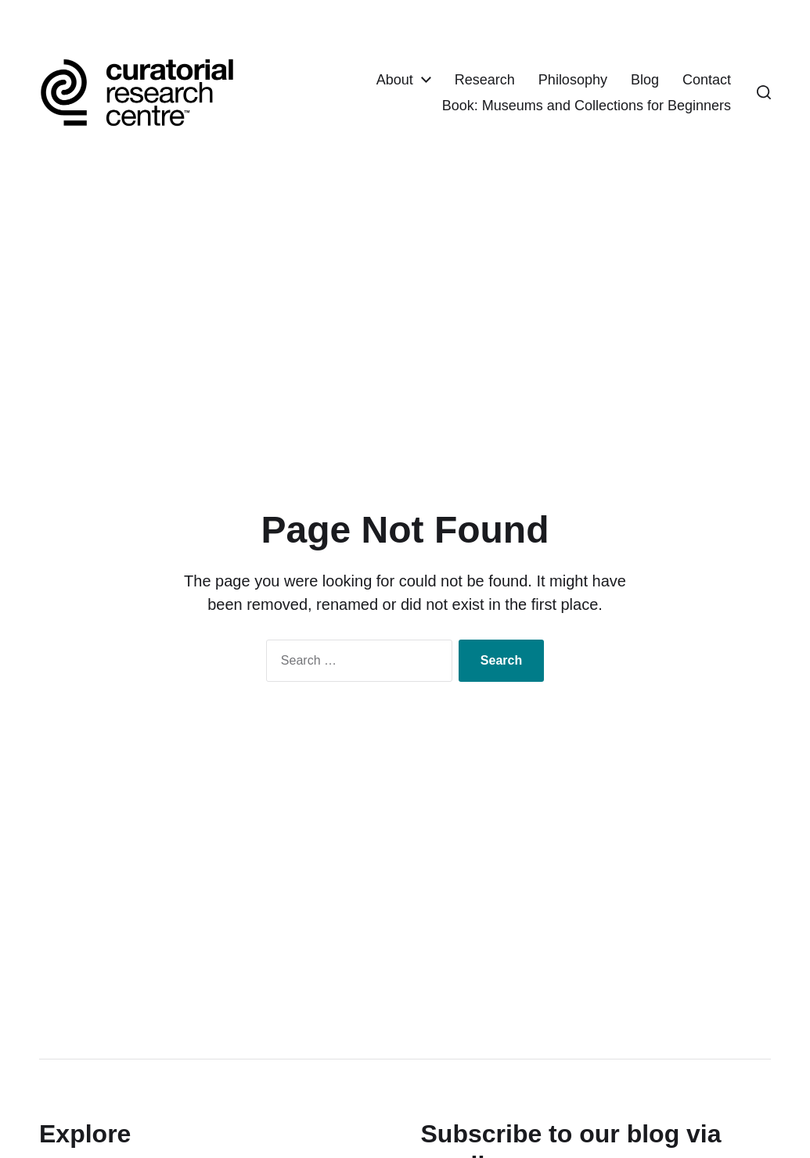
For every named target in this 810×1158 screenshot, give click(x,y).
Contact (706, 80)
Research (485, 80)
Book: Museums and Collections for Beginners (586, 106)
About (394, 80)
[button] (763, 94)
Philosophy (572, 80)
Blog (645, 80)
